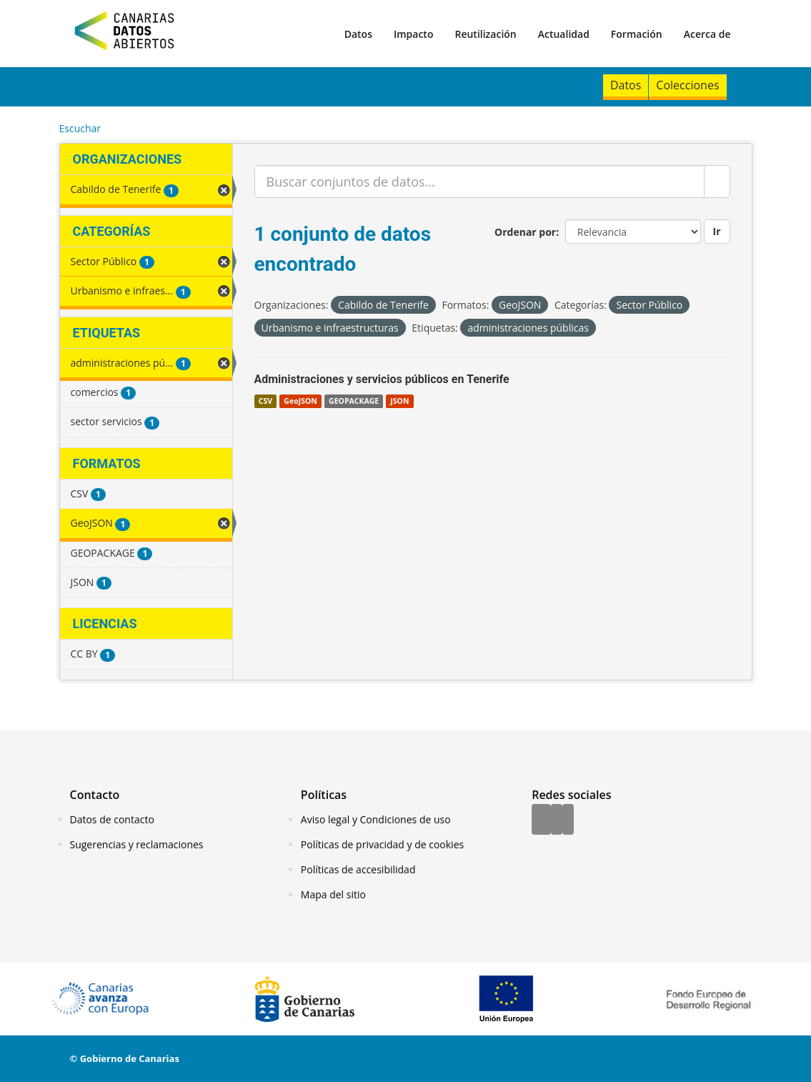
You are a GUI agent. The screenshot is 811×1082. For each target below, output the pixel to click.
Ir (717, 231)
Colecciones (687, 85)
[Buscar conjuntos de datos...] (479, 181)
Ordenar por (525, 232)
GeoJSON (300, 401)
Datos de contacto (112, 819)
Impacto (414, 34)
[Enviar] (717, 181)
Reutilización (485, 34)
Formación (636, 34)
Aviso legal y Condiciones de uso (376, 819)
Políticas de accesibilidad (358, 869)
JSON (399, 401)
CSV (265, 401)
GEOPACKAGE (354, 401)
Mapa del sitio (333, 894)
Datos (358, 34)
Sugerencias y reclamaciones (137, 844)
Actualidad (563, 34)
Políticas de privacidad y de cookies (382, 844)
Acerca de (707, 34)
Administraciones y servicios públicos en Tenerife (381, 379)
